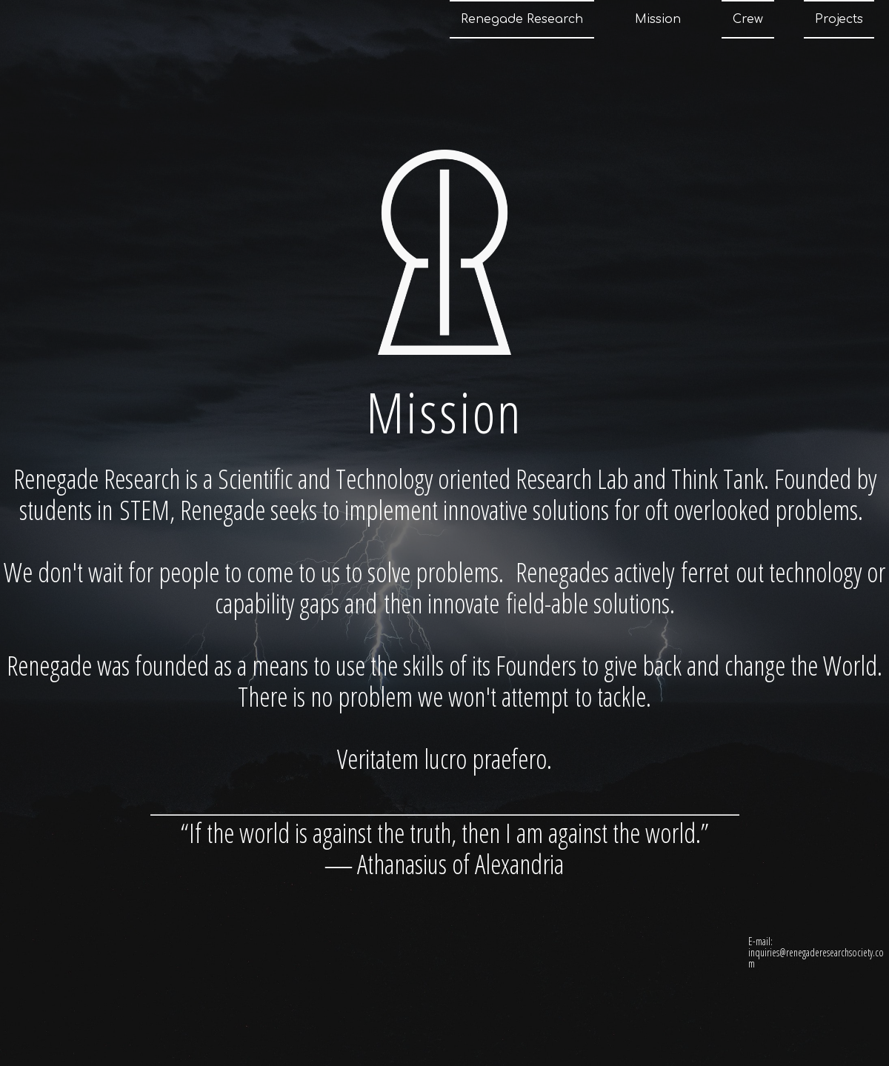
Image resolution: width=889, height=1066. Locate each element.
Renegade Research (522, 19)
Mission (658, 19)
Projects (839, 19)
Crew (748, 19)
